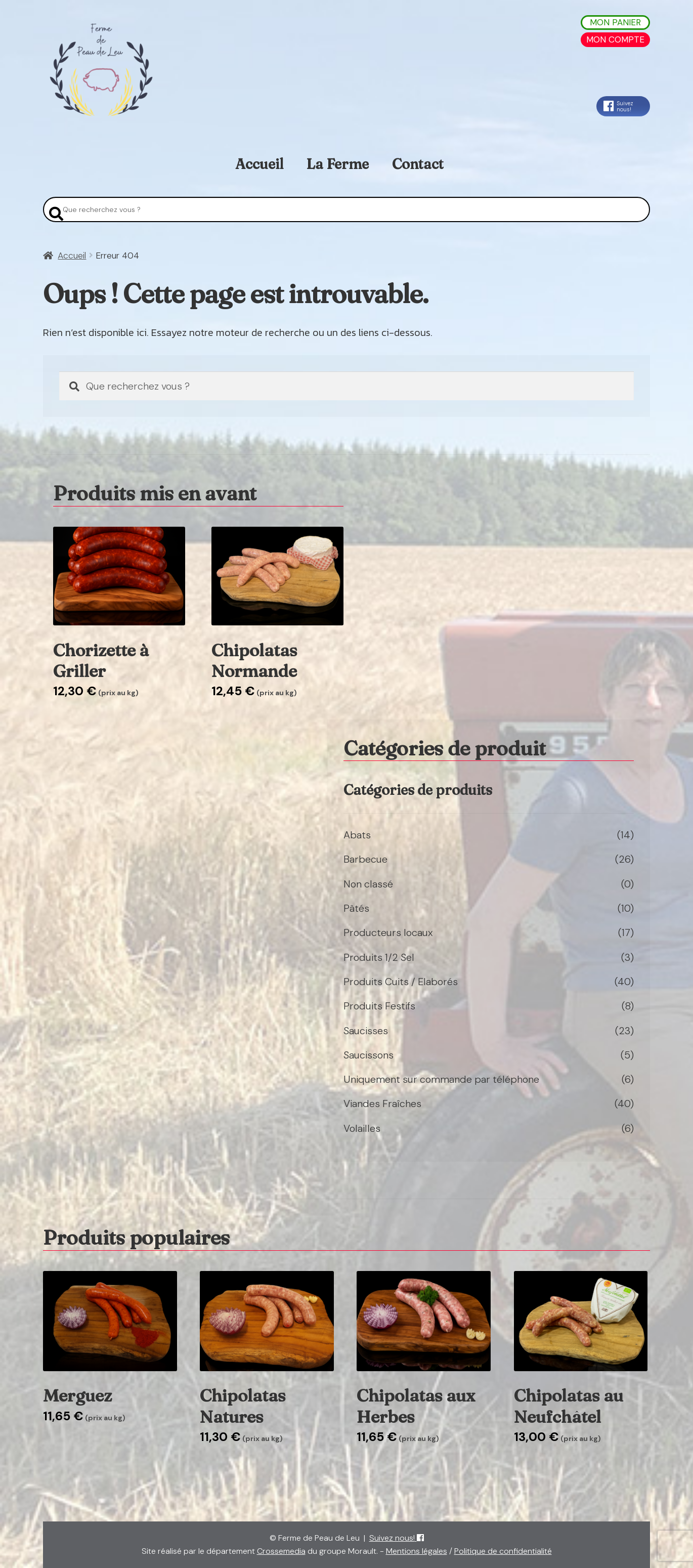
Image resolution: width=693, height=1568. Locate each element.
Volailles (361, 1128)
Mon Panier (615, 22)
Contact (418, 164)
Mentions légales (416, 1551)
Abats (357, 834)
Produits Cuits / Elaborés (400, 981)
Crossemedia (281, 1551)
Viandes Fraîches (382, 1103)
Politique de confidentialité (503, 1551)
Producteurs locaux (388, 932)
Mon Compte (615, 39)
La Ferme (337, 164)
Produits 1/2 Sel (378, 957)
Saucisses (365, 1030)
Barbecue (365, 859)
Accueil (259, 164)
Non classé (368, 884)
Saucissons (368, 1055)
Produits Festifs (379, 1005)
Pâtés (356, 908)
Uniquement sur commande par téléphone (441, 1079)
